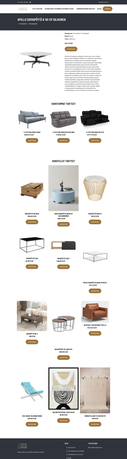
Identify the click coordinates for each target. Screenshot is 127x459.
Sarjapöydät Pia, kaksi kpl (64, 349)
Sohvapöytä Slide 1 (63, 258)
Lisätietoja (71, 49)
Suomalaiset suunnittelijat (76, 451)
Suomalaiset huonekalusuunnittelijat (59, 9)
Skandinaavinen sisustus (85, 9)
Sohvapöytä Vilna (32, 258)
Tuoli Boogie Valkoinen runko (32, 416)
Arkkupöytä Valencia (32, 214)
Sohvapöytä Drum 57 (95, 214)
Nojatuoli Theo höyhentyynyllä (95, 325)
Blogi (99, 9)
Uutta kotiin (37, 9)
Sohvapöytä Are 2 (32, 334)
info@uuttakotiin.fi (103, 2)
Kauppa (107, 9)
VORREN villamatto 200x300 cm (95, 416)
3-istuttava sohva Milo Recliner (63, 132)
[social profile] (30, 2)
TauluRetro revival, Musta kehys (63, 412)
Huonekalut (23, 24)
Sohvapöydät (33, 24)
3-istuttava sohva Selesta (95, 132)
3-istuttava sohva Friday (32, 132)
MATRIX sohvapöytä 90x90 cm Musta (95, 283)
